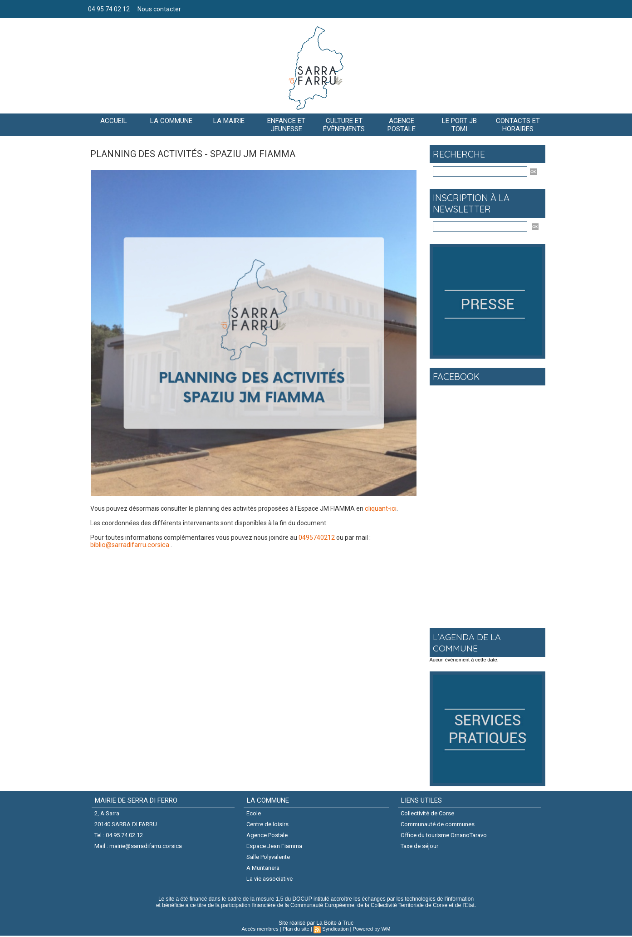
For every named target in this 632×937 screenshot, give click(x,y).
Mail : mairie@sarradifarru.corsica (138, 846)
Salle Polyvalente (268, 857)
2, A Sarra (107, 813)
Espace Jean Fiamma (275, 846)
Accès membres (261, 930)
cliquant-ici (380, 508)
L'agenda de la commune (468, 642)
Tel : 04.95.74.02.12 (119, 835)
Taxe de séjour (420, 846)
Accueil (113, 121)
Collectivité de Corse (428, 813)
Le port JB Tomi (459, 125)
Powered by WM (370, 930)
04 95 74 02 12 (109, 9)
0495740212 (317, 537)
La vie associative (270, 879)
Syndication (335, 930)
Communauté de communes (438, 824)
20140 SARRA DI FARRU (126, 824)
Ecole (254, 813)
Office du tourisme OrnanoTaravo (444, 835)
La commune (171, 121)
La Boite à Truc (335, 924)
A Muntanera (263, 868)
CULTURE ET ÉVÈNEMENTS (344, 125)
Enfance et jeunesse (286, 125)
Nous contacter (159, 9)
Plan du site (296, 930)
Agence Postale (267, 835)
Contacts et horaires (518, 125)
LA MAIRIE (229, 121)
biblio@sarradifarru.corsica (128, 544)
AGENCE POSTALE (401, 125)
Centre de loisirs (268, 824)
